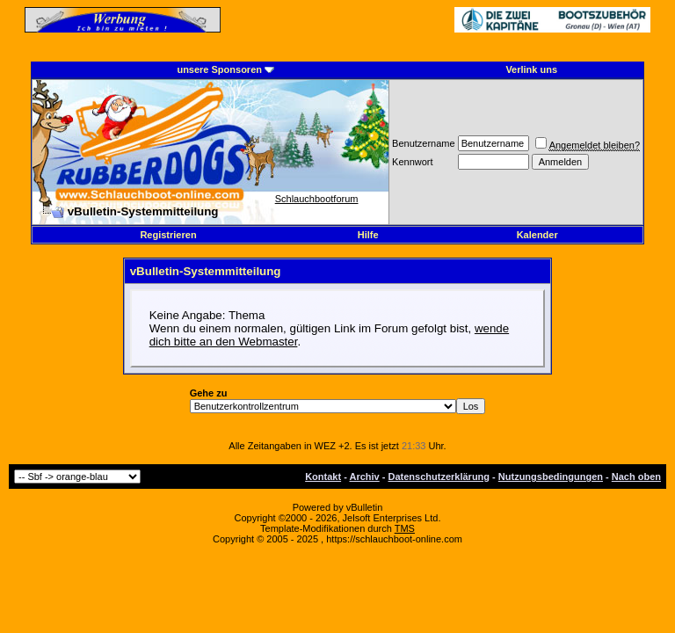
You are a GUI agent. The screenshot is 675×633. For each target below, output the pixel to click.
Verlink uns (531, 69)
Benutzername (423, 143)
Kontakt (323, 476)
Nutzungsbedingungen (550, 476)
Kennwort (412, 161)
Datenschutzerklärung (439, 476)
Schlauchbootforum (317, 198)
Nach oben (636, 476)
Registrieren (168, 234)
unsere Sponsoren (219, 69)
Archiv (364, 476)
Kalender (537, 234)
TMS (405, 528)
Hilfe (368, 234)
